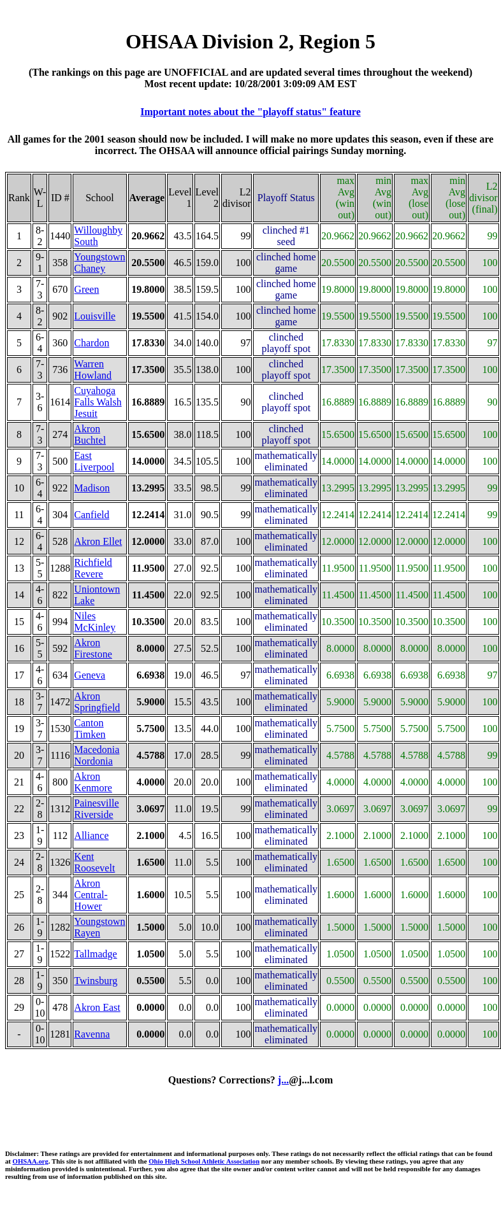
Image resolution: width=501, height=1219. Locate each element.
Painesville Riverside (96, 809)
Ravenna (92, 1034)
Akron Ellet (98, 541)
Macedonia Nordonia (96, 755)
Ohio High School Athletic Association (204, 1161)
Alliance (91, 835)
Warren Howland (93, 369)
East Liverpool (94, 461)
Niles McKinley (94, 621)
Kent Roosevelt (94, 862)
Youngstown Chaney (99, 262)
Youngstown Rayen (99, 927)
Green (86, 289)
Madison (92, 488)
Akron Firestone (93, 648)
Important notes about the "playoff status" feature (250, 111)
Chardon (91, 342)
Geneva (89, 675)
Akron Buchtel (90, 434)
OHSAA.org (30, 1161)
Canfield (91, 514)
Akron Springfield (97, 702)
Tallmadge (95, 953)
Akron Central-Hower (90, 895)
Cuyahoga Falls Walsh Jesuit (97, 402)
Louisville (94, 316)
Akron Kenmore (93, 782)
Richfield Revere (93, 568)
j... (283, 1080)
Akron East (97, 1007)
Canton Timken (89, 728)
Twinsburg (95, 980)
